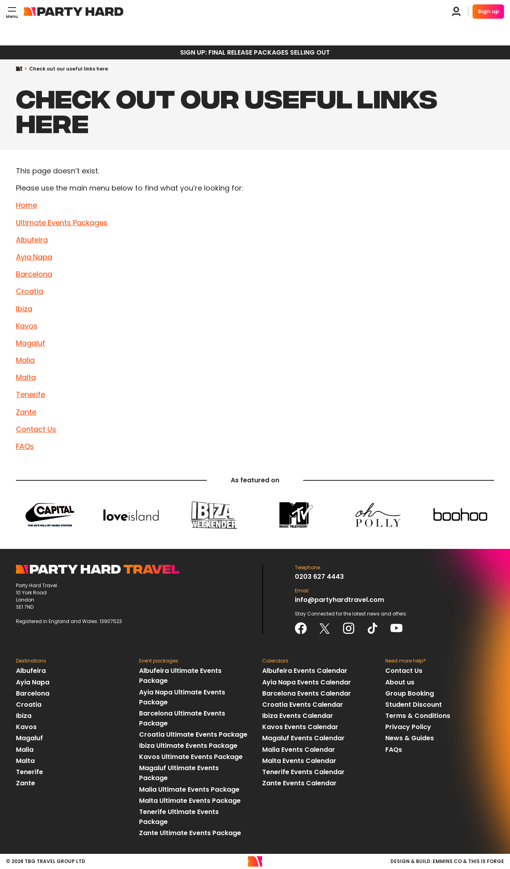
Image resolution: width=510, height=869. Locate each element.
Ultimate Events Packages (62, 223)
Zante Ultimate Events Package (190, 833)
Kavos (26, 326)
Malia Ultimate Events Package (189, 789)
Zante (26, 412)
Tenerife (30, 394)
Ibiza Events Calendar (297, 715)
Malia (25, 360)
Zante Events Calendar (299, 783)
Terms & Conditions (417, 715)
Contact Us (36, 429)
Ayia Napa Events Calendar (306, 682)
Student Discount (413, 704)
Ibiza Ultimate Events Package (188, 745)
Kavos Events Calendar (300, 726)
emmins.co (447, 861)
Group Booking (409, 693)
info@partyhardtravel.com (339, 599)
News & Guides (409, 738)
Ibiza (24, 309)
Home (22, 69)
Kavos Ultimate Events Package (191, 756)
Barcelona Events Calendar (306, 693)
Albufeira (32, 240)
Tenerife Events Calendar (303, 772)
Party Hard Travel (74, 11)
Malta (26, 377)
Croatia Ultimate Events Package (193, 734)
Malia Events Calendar (298, 749)
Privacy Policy (408, 726)
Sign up (488, 11)
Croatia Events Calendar (302, 704)
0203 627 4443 (319, 576)
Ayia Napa (34, 257)
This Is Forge (486, 861)
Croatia (29, 291)
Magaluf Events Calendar (303, 738)
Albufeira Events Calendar (304, 670)
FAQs (25, 446)
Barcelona (34, 274)
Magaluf (30, 343)
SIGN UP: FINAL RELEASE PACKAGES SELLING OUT (255, 52)
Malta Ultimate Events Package (190, 800)
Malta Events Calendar (299, 760)
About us (399, 682)
